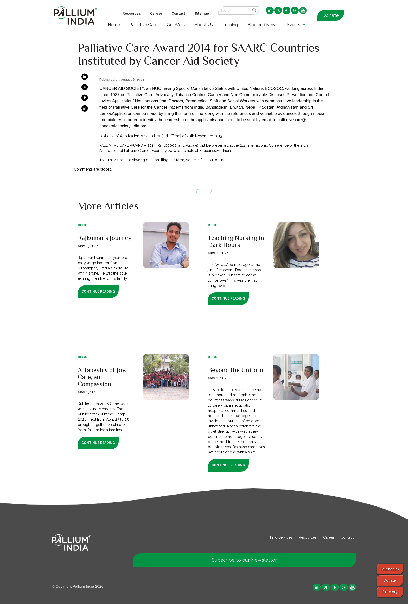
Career (328, 537)
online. (220, 160)
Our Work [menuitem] (176, 24)
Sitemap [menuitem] (202, 13)
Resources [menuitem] (132, 13)
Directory (390, 591)
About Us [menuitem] (204, 24)
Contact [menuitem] (178, 13)
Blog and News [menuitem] (262, 24)
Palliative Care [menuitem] (143, 24)
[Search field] (234, 10)
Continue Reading (98, 291)
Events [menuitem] (294, 24)
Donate (330, 15)
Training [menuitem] (230, 24)
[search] (254, 10)
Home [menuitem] (114, 24)
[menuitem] (270, 11)
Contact (347, 537)
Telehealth (390, 569)
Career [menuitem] (156, 13)
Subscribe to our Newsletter (244, 560)
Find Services (281, 537)
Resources (308, 537)
